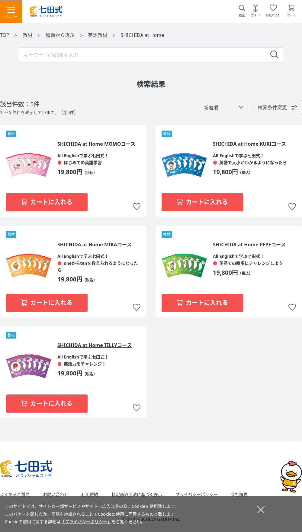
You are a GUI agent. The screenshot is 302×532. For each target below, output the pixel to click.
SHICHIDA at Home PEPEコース (249, 244)
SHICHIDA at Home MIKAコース (94, 244)
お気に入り (273, 15)
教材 (28, 35)
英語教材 (98, 35)
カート (291, 15)
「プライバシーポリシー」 (86, 521)
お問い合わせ (55, 494)
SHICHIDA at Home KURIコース (249, 144)
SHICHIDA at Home (142, 35)
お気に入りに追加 (136, 207)
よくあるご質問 (15, 494)
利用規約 (89, 494)
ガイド (255, 15)
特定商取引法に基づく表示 (136, 494)
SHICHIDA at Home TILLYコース (94, 345)
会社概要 (239, 494)
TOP (4, 35)
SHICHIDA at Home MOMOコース (96, 144)
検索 (242, 15)
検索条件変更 (272, 107)
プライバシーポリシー (196, 494)
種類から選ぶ (61, 35)
